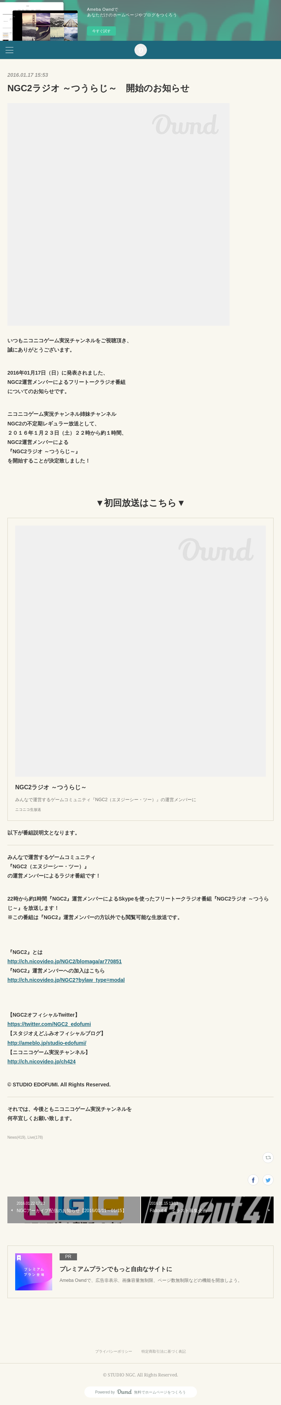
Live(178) (35, 1137)
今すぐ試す (101, 31)
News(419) (16, 1137)
